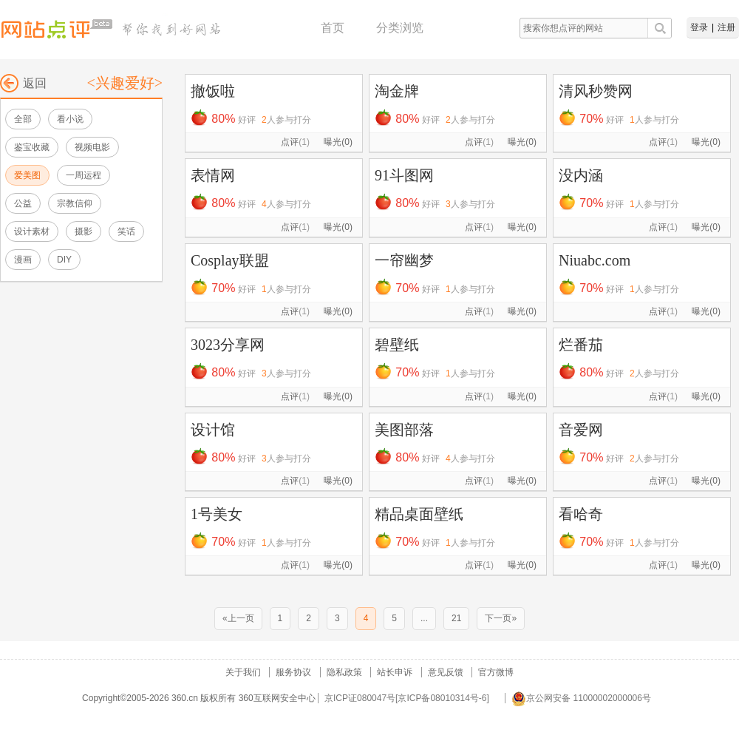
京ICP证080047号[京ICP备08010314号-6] (406, 698)
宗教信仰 (74, 203)
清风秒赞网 (596, 91)
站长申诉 (394, 672)
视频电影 (92, 147)
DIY (64, 259)
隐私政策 (344, 672)
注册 (726, 27)
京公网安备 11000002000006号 (581, 698)
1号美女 (216, 514)
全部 (23, 119)
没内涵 (581, 175)
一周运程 (83, 175)
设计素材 (32, 231)
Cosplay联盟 (230, 260)
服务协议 (293, 672)
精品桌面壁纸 (419, 514)
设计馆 (213, 430)
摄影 (83, 231)
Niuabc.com (594, 260)
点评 (295, 142)
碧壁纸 (397, 344)
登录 (699, 27)
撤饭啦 (213, 91)
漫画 (23, 259)
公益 (23, 203)
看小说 (70, 119)
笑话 (126, 231)
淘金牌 (397, 91)
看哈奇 (581, 514)
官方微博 (496, 672)
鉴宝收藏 (32, 147)
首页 (332, 27)
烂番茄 (581, 344)
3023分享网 (228, 344)
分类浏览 (399, 27)
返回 (23, 83)
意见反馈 (445, 672)
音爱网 (581, 430)
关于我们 (243, 672)
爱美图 (27, 175)
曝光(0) (338, 142)
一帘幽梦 (404, 260)
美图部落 (404, 430)
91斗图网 (404, 175)
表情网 (213, 175)
